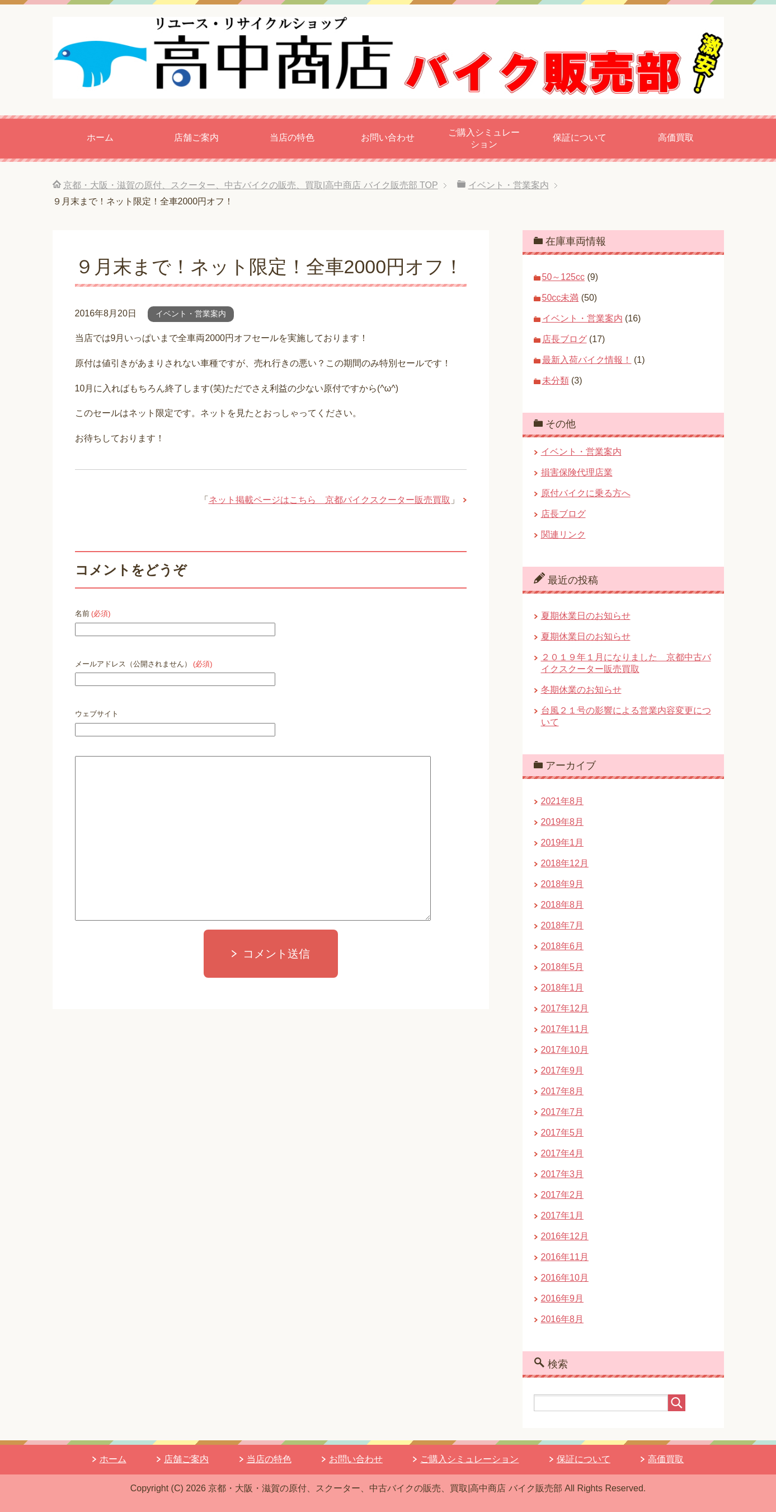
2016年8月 (562, 1319)
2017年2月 (562, 1195)
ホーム (100, 137)
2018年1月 (562, 987)
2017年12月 (565, 1008)
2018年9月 (562, 884)
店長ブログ (564, 339)
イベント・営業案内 (191, 313)
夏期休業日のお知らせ (586, 615)
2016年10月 (565, 1277)
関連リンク (563, 534)
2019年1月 (562, 842)
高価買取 (676, 137)
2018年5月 (562, 967)
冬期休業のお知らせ (581, 689)
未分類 (555, 380)
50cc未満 (560, 297)
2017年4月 (562, 1153)
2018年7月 (562, 925)
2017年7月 (562, 1112)
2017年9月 (562, 1070)
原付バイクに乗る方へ (586, 493)
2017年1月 (562, 1215)
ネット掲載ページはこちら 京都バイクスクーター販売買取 (329, 500)
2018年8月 (562, 904)
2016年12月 (565, 1236)
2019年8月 (562, 822)
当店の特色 (292, 137)
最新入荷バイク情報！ (587, 360)
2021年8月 (562, 801)
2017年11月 (565, 1029)
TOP (250, 185)
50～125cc (563, 277)
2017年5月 (562, 1132)
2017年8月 (562, 1091)
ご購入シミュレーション (484, 138)
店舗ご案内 (196, 137)
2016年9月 (562, 1298)
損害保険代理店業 (577, 472)
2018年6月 (562, 946)
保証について (579, 137)
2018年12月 (565, 863)
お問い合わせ (388, 137)
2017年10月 (565, 1049)
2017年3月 (562, 1174)
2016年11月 (565, 1257)
